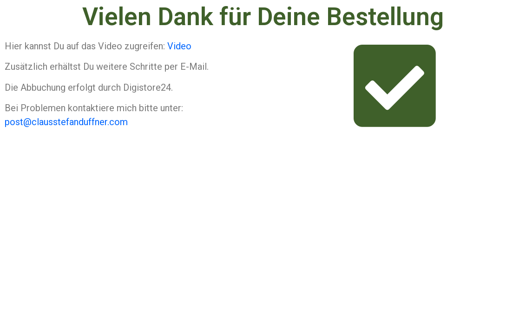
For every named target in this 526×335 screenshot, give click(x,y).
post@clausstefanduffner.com (66, 121)
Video (179, 46)
